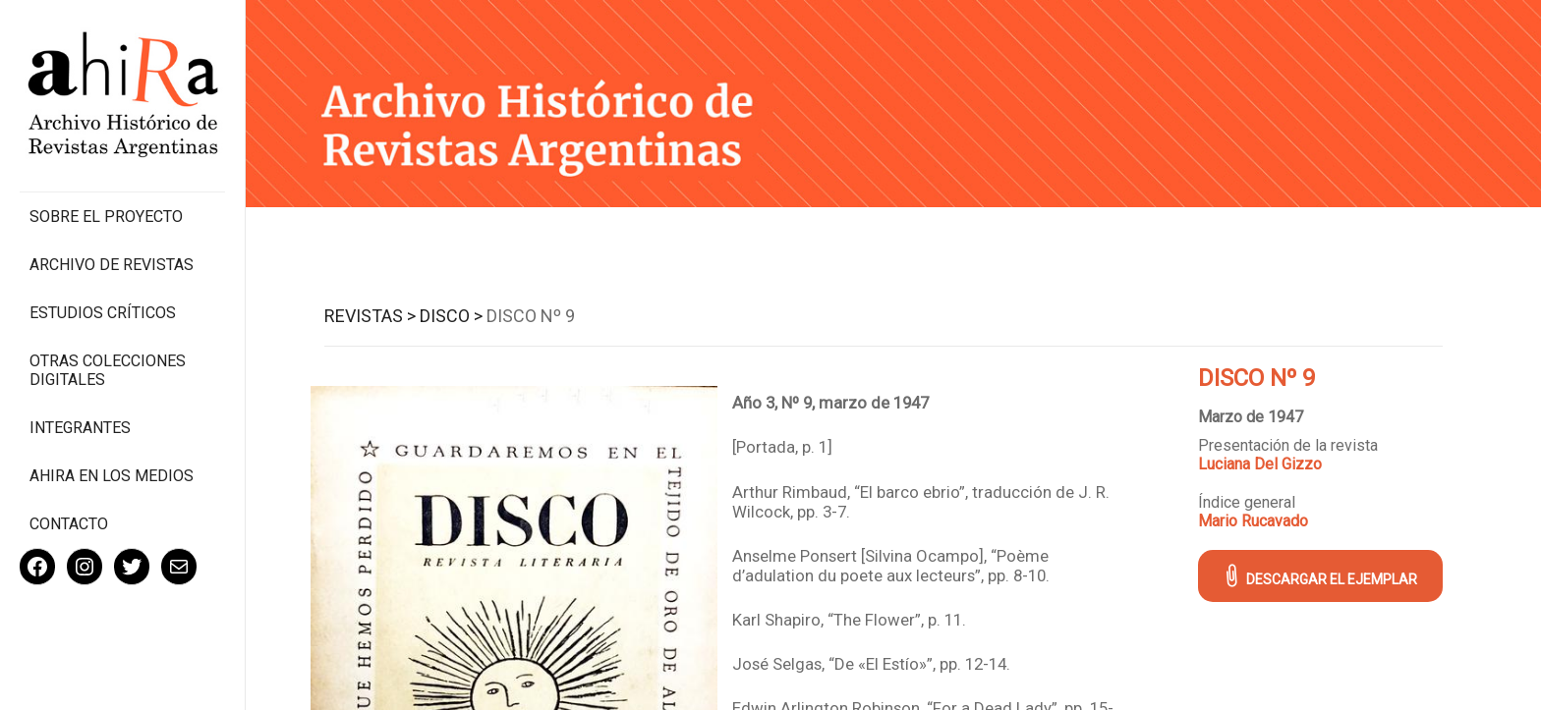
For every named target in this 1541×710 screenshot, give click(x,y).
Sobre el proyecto (106, 216)
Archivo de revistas (111, 264)
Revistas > (370, 315)
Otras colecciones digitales (107, 370)
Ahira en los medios (111, 475)
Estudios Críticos (102, 312)
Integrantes (80, 427)
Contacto (68, 524)
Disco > (451, 315)
